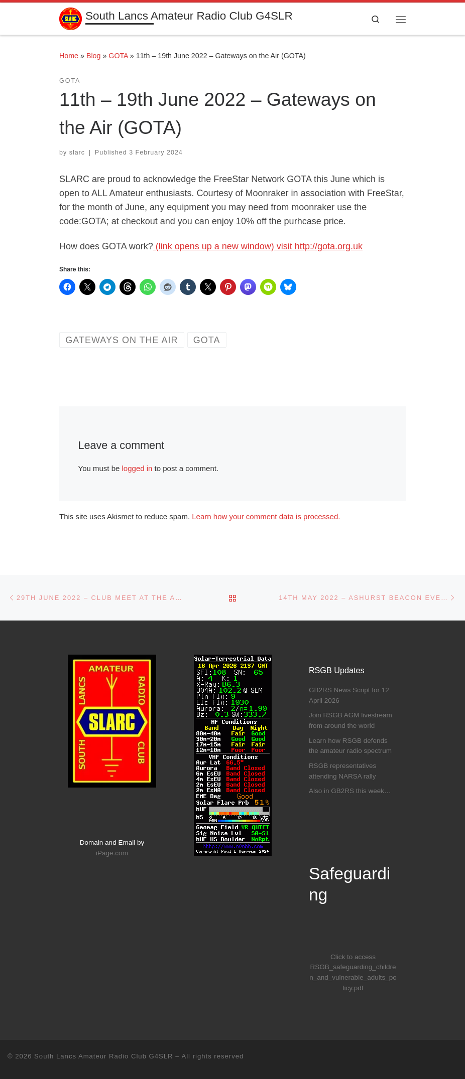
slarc (77, 152)
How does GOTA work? (106, 246)
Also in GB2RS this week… (350, 791)
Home (68, 56)
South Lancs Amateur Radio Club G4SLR (103, 1056)
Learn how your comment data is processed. (266, 516)
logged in (137, 468)
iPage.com (112, 853)
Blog (93, 56)
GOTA (118, 56)
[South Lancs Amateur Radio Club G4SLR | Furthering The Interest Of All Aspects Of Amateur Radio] (70, 18)
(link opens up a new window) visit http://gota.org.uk (258, 246)
